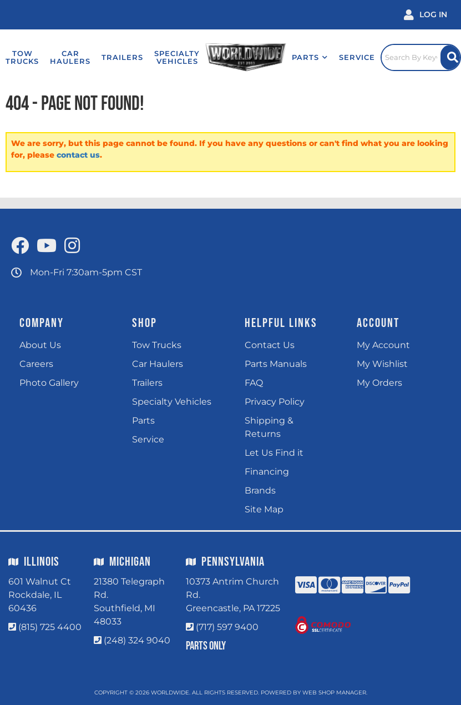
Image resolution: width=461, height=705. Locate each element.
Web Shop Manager (334, 692)
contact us (78, 155)
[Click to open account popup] (425, 15)
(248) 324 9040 (137, 640)
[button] (309, 57)
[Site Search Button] (450, 57)
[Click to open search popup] (421, 57)
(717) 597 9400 (227, 627)
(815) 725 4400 (50, 627)
